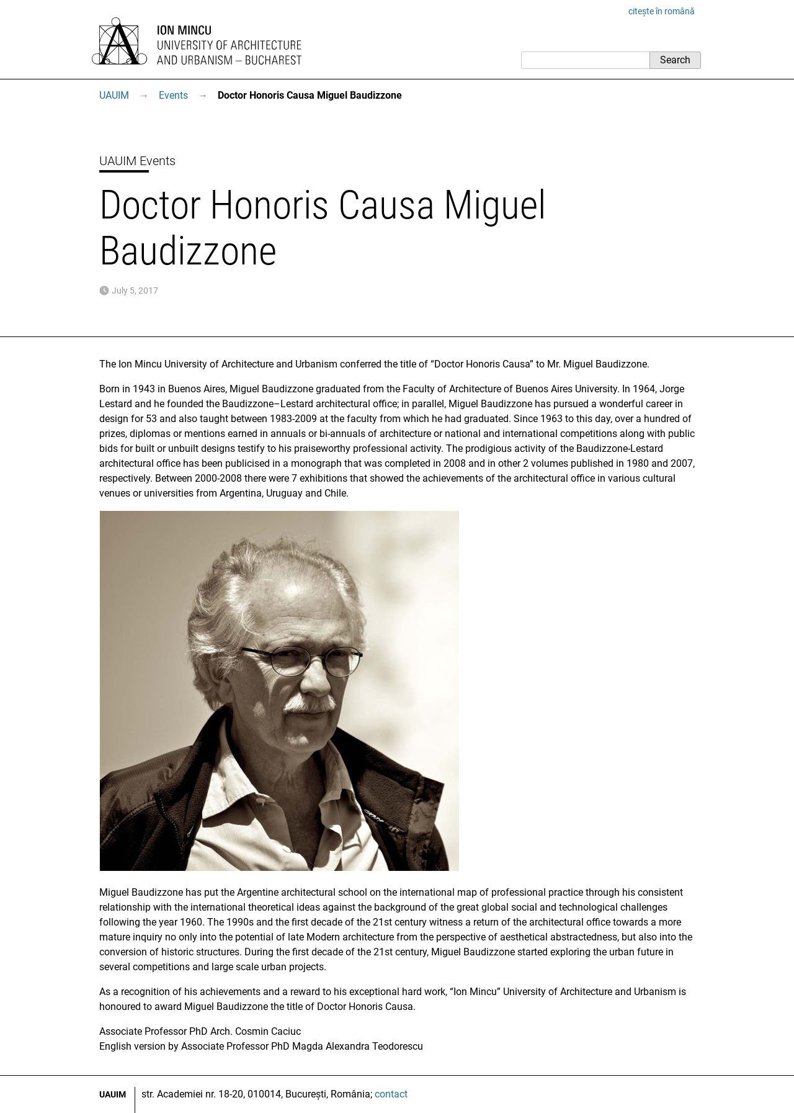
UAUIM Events (137, 160)
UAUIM (114, 95)
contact (391, 1094)
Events (173, 95)
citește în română (661, 11)
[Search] (585, 60)
